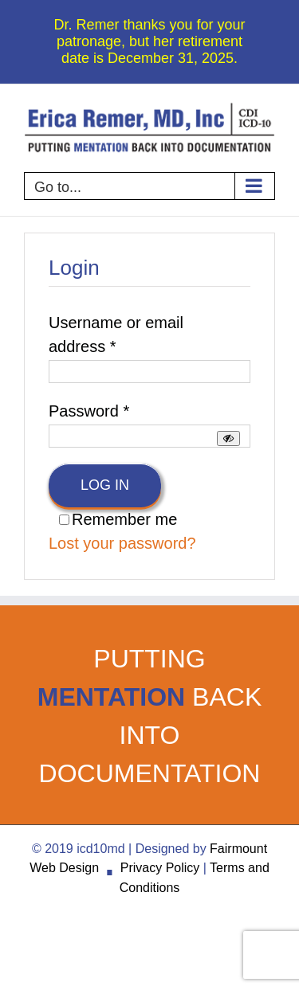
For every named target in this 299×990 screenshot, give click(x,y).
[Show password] (228, 438)
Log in (105, 485)
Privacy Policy (160, 868)
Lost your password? (122, 543)
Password (89, 411)
